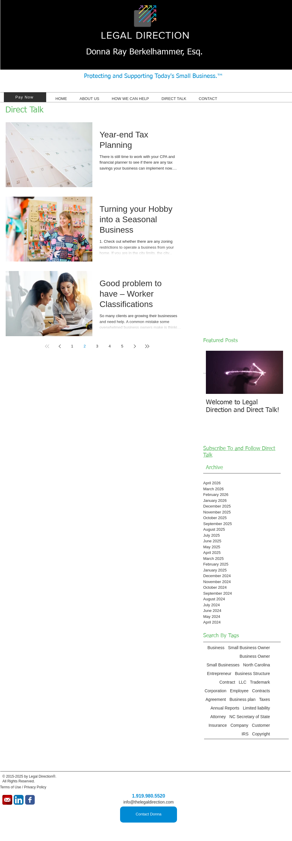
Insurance (218, 725)
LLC (242, 682)
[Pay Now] (25, 97)
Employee (239, 690)
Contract (227, 682)
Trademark (260, 682)
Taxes (264, 699)
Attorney (218, 716)
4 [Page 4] (109, 346)
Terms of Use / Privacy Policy (23, 787)
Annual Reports (224, 708)
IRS (245, 734)
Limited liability (256, 708)
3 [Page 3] (97, 346)
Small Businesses (223, 665)
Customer (261, 725)
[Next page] (134, 346)
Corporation (215, 690)
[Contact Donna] (148, 814)
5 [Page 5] (122, 346)
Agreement (216, 699)
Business (215, 647)
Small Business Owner (249, 647)
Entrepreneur (219, 673)
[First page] (47, 346)
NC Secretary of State (249, 716)
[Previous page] (59, 346)
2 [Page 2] (84, 346)
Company (239, 725)
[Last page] (147, 346)
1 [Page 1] (72, 346)
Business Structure (252, 673)
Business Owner (255, 656)
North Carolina (256, 665)
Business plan (242, 699)
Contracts (261, 690)
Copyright (261, 734)
